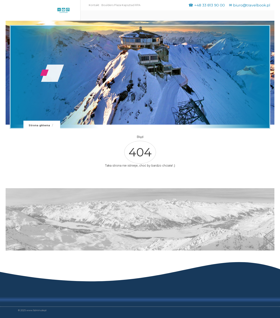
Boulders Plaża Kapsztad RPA (120, 5)
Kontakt (94, 5)
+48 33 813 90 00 (209, 5)
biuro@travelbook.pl (251, 5)
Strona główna (39, 125)
